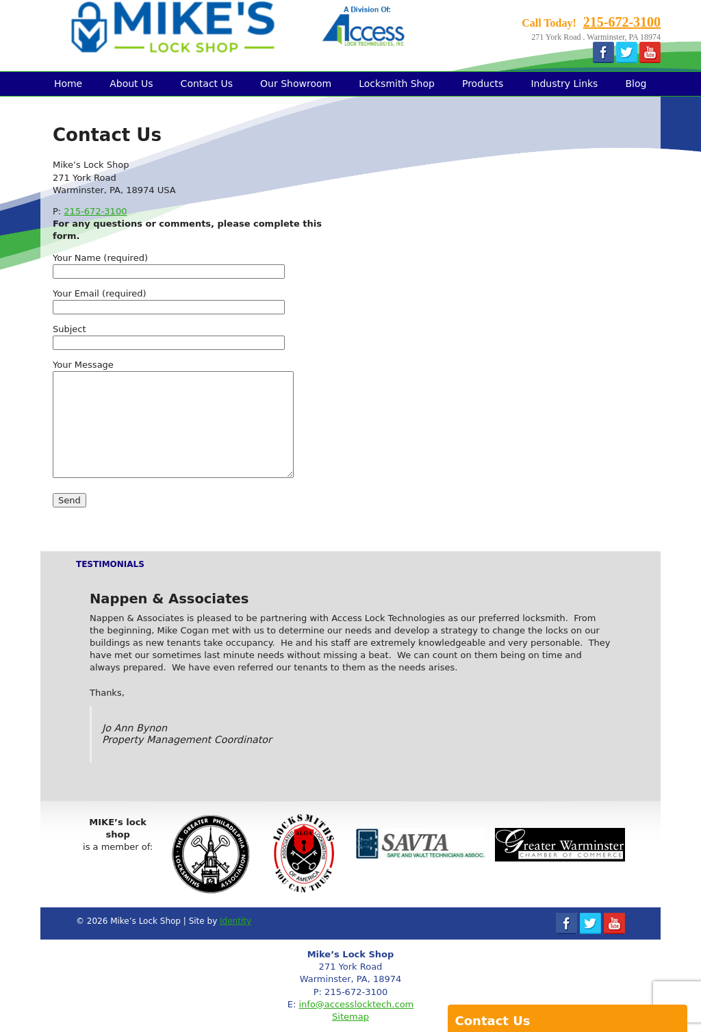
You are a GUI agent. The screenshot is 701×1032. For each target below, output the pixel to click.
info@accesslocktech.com (355, 1004)
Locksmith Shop (397, 83)
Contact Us (207, 83)
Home (68, 83)
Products (482, 83)
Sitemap (350, 1016)
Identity (235, 921)
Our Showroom (295, 83)
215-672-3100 (622, 21)
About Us (131, 83)
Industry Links (564, 83)
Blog (635, 83)
